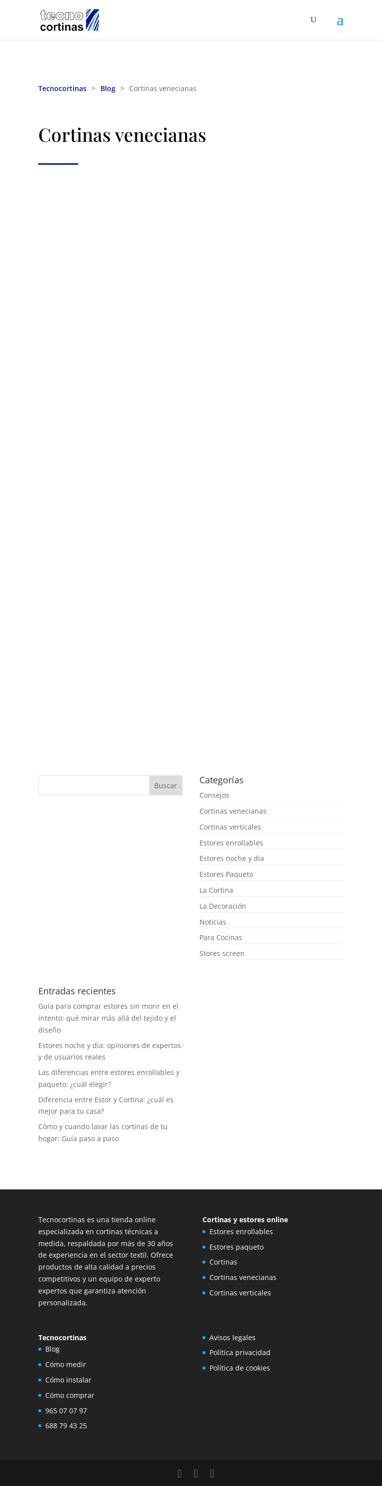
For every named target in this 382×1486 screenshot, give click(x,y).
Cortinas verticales (230, 827)
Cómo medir (65, 1364)
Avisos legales (232, 1337)
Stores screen (222, 953)
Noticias (212, 922)
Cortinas (223, 1262)
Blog (107, 88)
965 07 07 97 (66, 1410)
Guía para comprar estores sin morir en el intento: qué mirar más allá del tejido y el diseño (108, 1018)
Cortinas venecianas (233, 811)
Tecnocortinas (62, 88)
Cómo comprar (70, 1395)
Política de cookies (239, 1368)
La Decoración (222, 906)
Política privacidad (240, 1352)
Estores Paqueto (226, 874)
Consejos (214, 795)
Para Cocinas (220, 937)
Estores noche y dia (231, 858)
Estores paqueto (236, 1247)
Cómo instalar (68, 1379)
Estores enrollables (231, 843)
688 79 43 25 (66, 1425)
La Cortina (216, 890)
